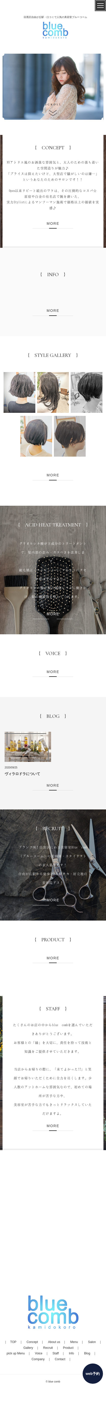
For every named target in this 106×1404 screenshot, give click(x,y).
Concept (32, 1342)
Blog (87, 1353)
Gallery (28, 1348)
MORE (53, 223)
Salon (92, 1342)
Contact (60, 1359)
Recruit (48, 1348)
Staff (56, 1353)
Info (71, 1353)
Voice (38, 1353)
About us (54, 1342)
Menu (74, 1342)
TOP (13, 1342)
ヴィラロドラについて (22, 774)
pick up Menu (16, 1353)
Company (38, 1359)
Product (68, 1348)
